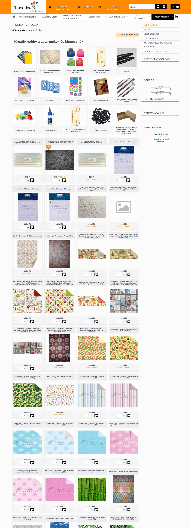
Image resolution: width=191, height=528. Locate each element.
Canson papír (94, 17)
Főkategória (18, 30)
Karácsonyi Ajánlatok (27, 17)
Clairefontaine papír (117, 17)
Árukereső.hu (160, 141)
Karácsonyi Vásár (49, 17)
